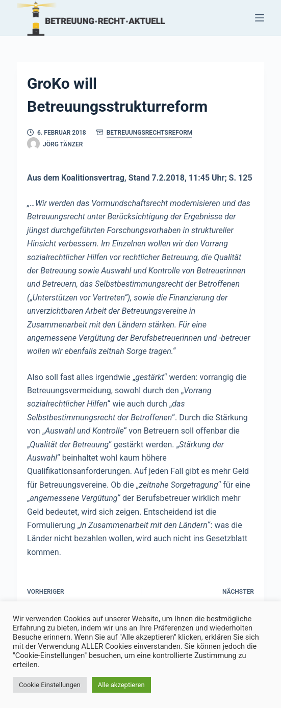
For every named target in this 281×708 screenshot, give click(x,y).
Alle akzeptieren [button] (121, 685)
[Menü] (259, 17)
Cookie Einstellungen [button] (50, 685)
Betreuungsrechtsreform (150, 132)
